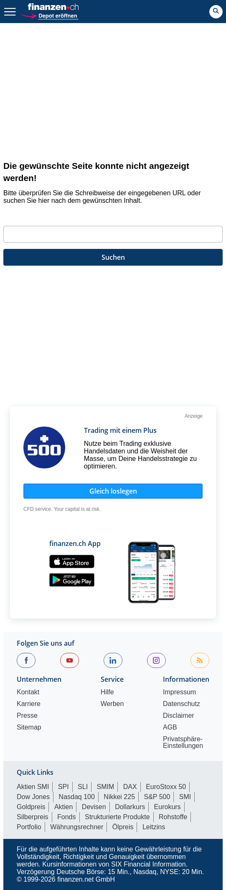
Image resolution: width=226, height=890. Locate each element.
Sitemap (29, 727)
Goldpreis (31, 806)
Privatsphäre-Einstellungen (183, 742)
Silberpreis (32, 816)
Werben (112, 704)
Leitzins (153, 826)
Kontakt (28, 692)
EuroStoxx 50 (166, 786)
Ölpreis (123, 826)
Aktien (63, 806)
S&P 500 (157, 796)
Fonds (66, 816)
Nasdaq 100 (77, 796)
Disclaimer (178, 715)
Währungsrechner (76, 826)
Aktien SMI (33, 786)
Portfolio (29, 826)
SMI (185, 796)
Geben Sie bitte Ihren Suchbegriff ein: (62, 215)
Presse (27, 715)
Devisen (94, 806)
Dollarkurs (130, 806)
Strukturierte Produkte (117, 816)
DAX (130, 786)
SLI (83, 786)
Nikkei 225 (119, 796)
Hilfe (107, 692)
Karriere (29, 704)
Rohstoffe (173, 816)
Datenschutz (181, 704)
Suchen (113, 257)
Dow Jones (33, 796)
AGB (170, 727)
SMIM (105, 786)
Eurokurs (167, 806)
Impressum (179, 692)
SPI (63, 786)
